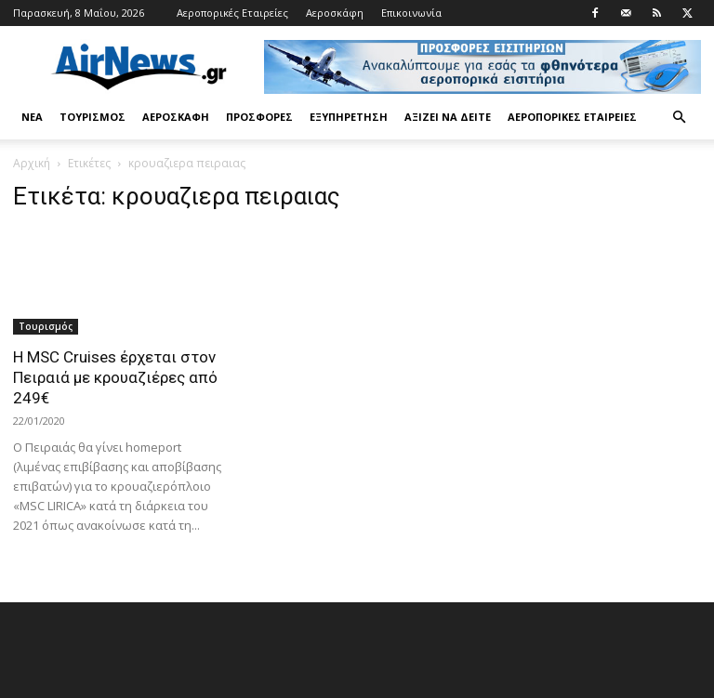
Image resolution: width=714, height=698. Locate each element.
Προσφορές (259, 117)
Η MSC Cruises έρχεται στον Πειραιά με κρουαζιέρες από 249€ (115, 377)
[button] (678, 117)
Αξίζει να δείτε (447, 117)
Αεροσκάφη (335, 13)
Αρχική (31, 163)
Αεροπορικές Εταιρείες (232, 13)
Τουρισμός (93, 117)
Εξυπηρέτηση (349, 117)
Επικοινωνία (411, 13)
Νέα (32, 117)
